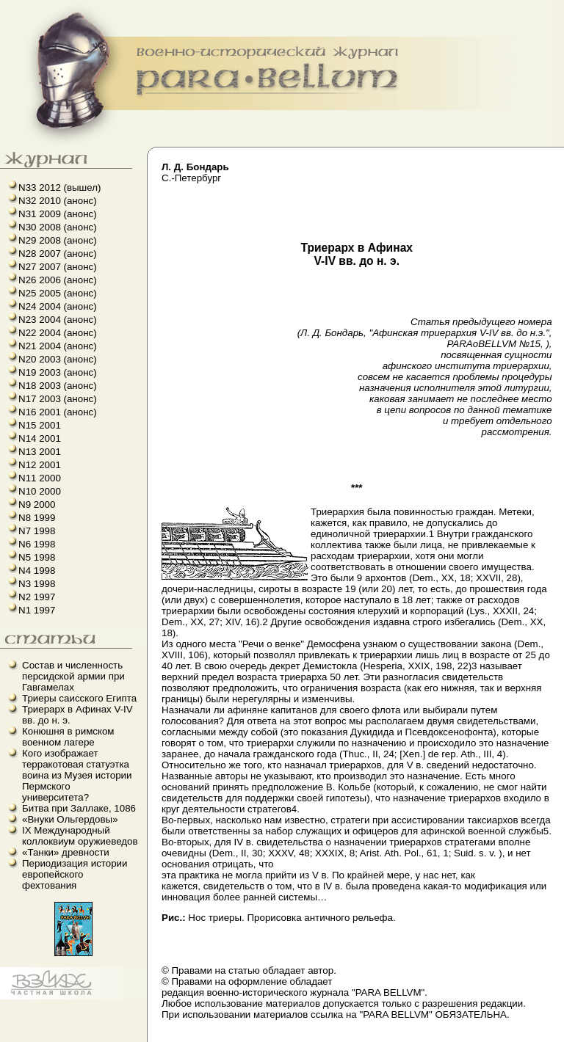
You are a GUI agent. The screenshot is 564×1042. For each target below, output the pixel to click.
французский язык (4, 999)
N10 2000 (39, 491)
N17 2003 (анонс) (57, 398)
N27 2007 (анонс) (57, 266)
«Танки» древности (65, 852)
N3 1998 (36, 583)
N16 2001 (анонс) (57, 412)
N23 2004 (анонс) (57, 319)
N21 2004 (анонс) (57, 345)
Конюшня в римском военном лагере (68, 737)
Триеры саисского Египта (79, 698)
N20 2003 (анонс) (57, 359)
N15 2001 (39, 425)
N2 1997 (36, 596)
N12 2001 (39, 464)
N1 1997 (36, 610)
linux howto (9, 999)
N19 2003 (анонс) (57, 372)
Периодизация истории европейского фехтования (75, 874)
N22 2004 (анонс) (57, 332)
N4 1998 (36, 570)
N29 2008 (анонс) (57, 240)
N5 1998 (36, 557)
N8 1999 (36, 517)
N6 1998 (36, 544)
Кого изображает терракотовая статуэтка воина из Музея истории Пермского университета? (77, 775)
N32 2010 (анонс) (57, 200)
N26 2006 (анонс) (57, 279)
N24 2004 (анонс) (57, 306)
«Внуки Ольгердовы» (70, 819)
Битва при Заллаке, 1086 (79, 808)
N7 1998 (36, 530)
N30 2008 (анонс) (57, 227)
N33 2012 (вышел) (59, 187)
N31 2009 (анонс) (57, 213)
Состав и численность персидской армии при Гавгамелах (73, 676)
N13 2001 (39, 451)
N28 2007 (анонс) (57, 253)
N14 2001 (39, 438)
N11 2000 (39, 478)
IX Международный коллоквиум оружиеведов (80, 836)
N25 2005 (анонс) (57, 293)
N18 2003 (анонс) (57, 385)
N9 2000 (36, 504)
